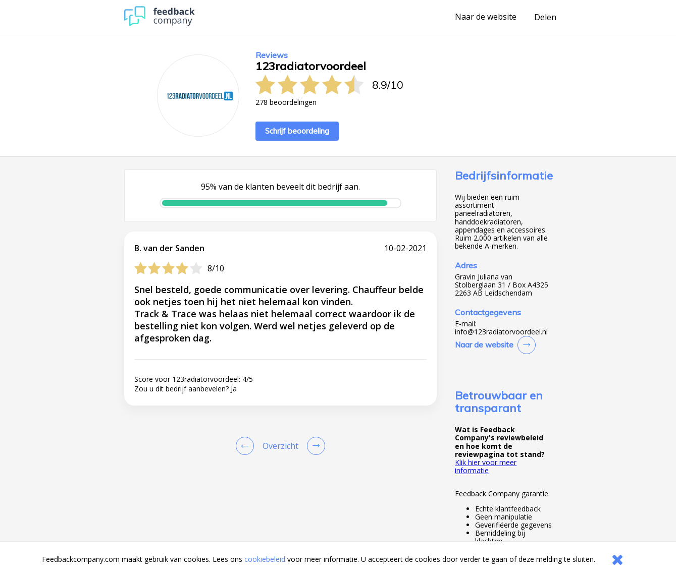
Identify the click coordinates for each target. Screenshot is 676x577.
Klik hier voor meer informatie (485, 466)
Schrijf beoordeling (297, 131)
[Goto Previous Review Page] (247, 446)
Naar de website (485, 17)
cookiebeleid (264, 559)
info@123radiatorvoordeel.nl (501, 332)
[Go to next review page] (314, 446)
